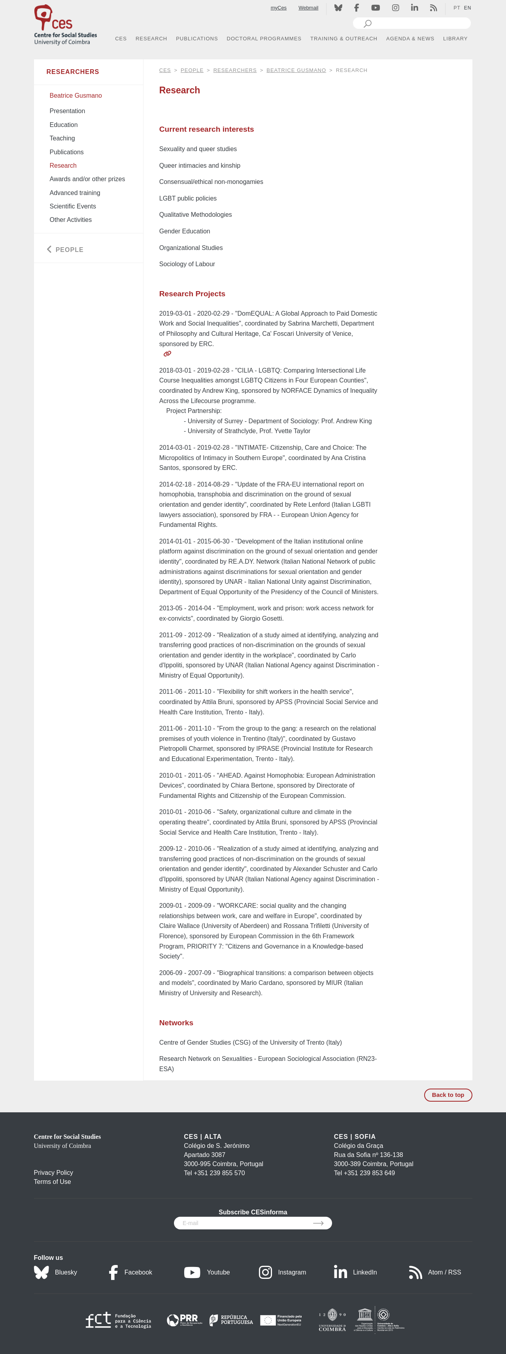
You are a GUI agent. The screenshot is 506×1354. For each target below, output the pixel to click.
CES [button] (121, 39)
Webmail (308, 8)
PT (456, 8)
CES (165, 70)
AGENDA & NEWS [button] (410, 39)
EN (468, 8)
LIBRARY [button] (455, 39)
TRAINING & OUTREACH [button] (344, 39)
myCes (279, 8)
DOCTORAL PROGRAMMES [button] (264, 39)
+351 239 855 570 (219, 1173)
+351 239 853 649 (369, 1173)
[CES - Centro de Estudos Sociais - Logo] (65, 23)
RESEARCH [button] (151, 39)
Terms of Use (52, 1181)
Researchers (235, 70)
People (192, 70)
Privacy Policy (54, 1172)
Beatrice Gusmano (296, 70)
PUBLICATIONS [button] (197, 39)
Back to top (448, 1094)
